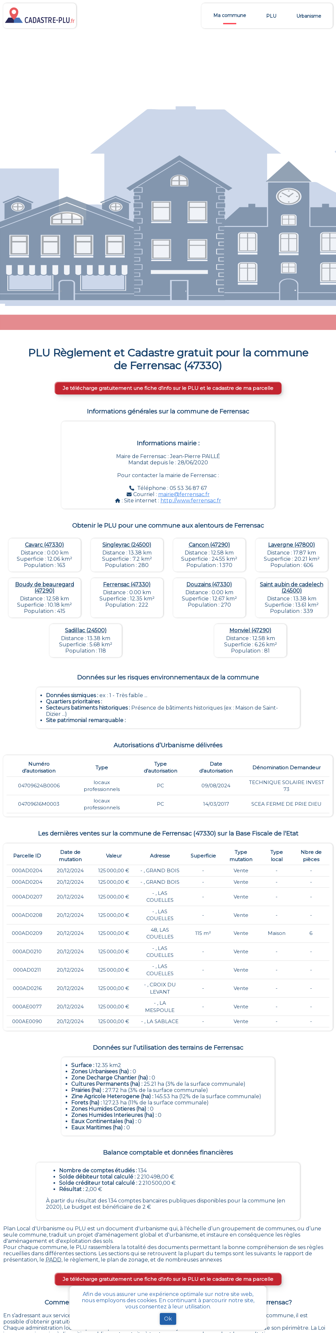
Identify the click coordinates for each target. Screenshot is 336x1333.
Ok (168, 1319)
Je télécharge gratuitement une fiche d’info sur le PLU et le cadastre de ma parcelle (168, 388)
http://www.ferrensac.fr (190, 500)
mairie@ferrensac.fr (184, 494)
